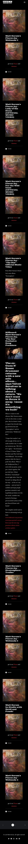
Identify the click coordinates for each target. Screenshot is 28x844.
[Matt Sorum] (8, 2)
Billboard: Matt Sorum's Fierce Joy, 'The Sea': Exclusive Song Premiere (13, 339)
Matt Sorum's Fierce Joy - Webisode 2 (13, 38)
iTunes (15, 64)
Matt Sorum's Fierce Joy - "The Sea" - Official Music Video (13, 262)
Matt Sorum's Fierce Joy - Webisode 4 (13, 777)
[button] (24, 2)
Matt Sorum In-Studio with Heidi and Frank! (13, 708)
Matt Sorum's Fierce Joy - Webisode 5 (13, 638)
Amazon (14, 66)
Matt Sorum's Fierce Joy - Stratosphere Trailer (13, 569)
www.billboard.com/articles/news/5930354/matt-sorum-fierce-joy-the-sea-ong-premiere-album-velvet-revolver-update (13, 523)
